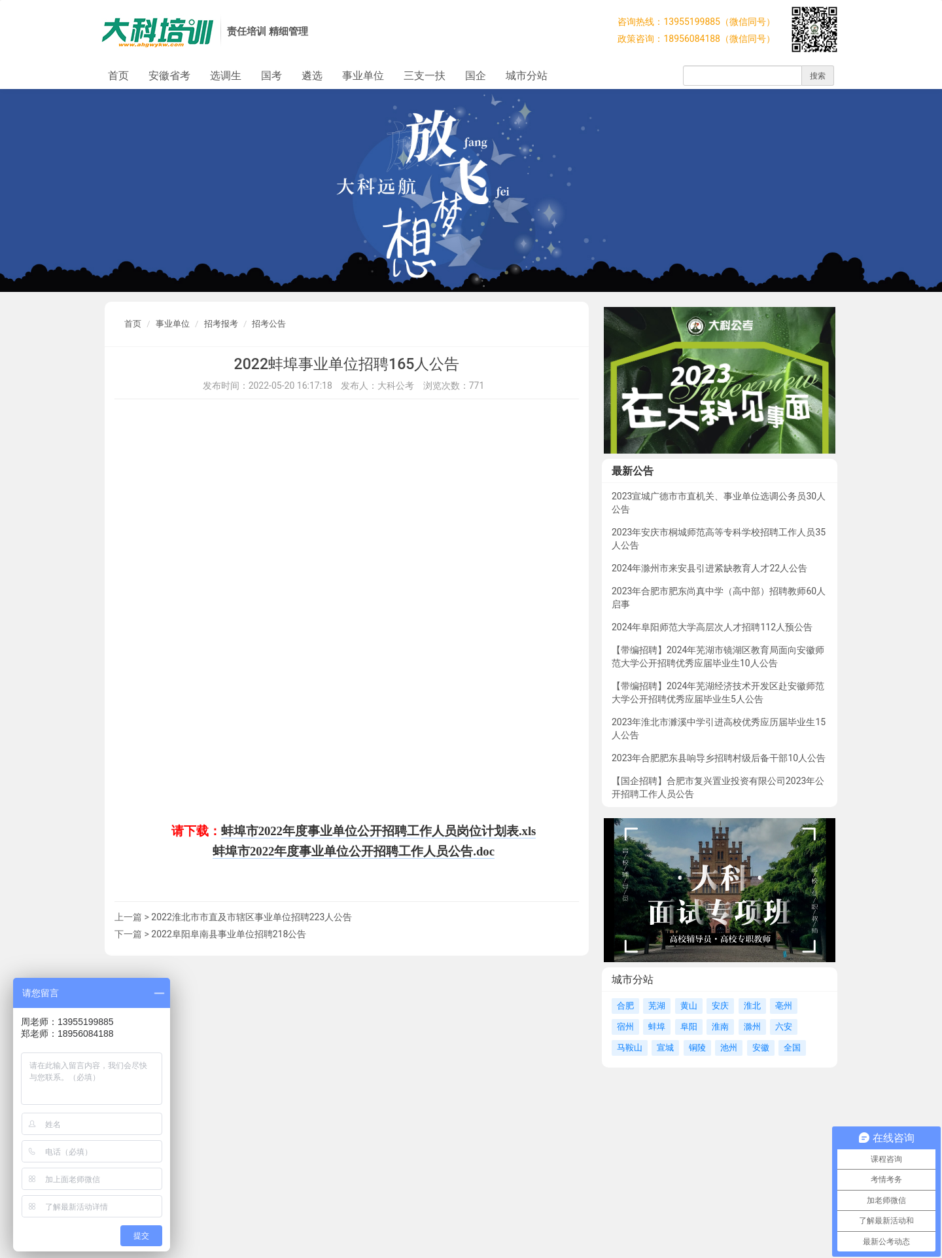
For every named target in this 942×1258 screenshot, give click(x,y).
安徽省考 (169, 75)
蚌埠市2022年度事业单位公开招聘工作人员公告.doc (354, 851)
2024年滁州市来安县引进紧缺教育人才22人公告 (709, 568)
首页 (118, 75)
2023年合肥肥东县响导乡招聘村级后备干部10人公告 (719, 758)
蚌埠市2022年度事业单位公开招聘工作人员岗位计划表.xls (378, 831)
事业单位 (363, 75)
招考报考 (221, 324)
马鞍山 (629, 1047)
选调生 (225, 75)
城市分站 (527, 75)
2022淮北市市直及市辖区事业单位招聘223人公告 (251, 917)
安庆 (720, 1006)
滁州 (752, 1027)
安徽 (760, 1047)
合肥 (625, 1006)
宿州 (625, 1027)
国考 (271, 75)
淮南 (720, 1027)
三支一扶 (424, 75)
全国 (792, 1047)
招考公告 (269, 324)
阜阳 (688, 1027)
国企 (475, 75)
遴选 (312, 75)
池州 (728, 1047)
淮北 (752, 1006)
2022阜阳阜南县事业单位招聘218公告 (228, 934)
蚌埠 (656, 1027)
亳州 (783, 1006)
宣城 (665, 1047)
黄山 (688, 1006)
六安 (783, 1027)
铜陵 (697, 1047)
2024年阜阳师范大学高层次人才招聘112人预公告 (712, 627)
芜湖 (656, 1006)
